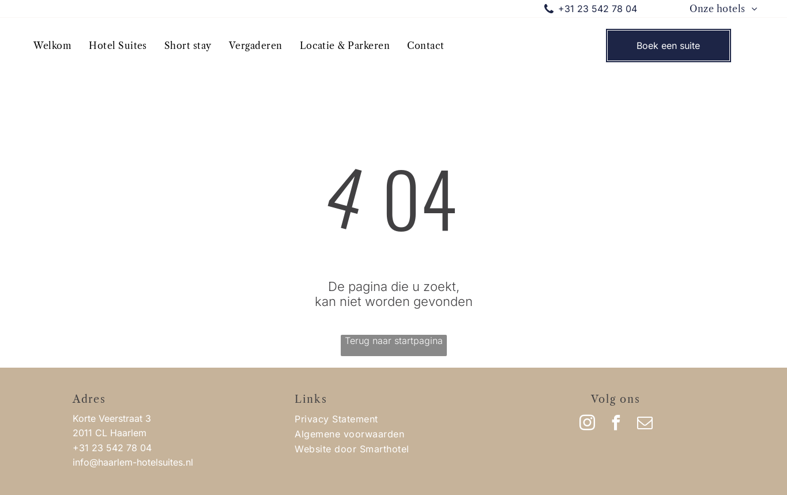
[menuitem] (723, 8)
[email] (644, 424)
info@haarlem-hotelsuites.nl (133, 462)
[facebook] (615, 424)
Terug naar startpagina (394, 340)
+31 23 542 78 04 (597, 8)
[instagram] (586, 424)
